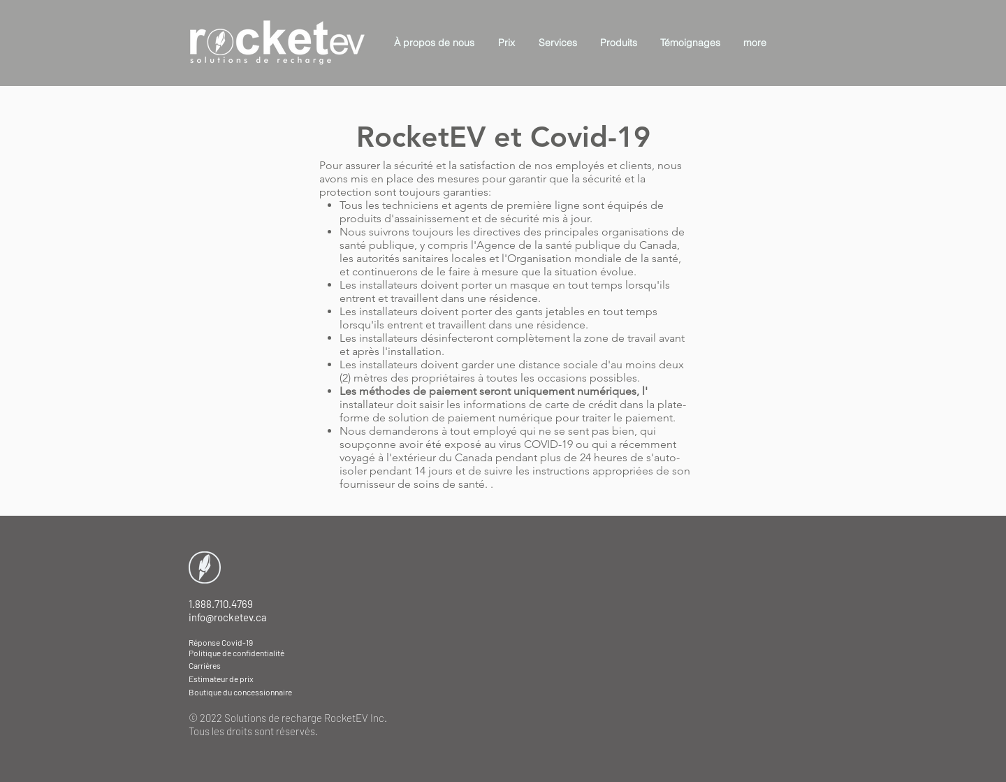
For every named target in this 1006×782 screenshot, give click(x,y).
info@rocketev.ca (228, 617)
